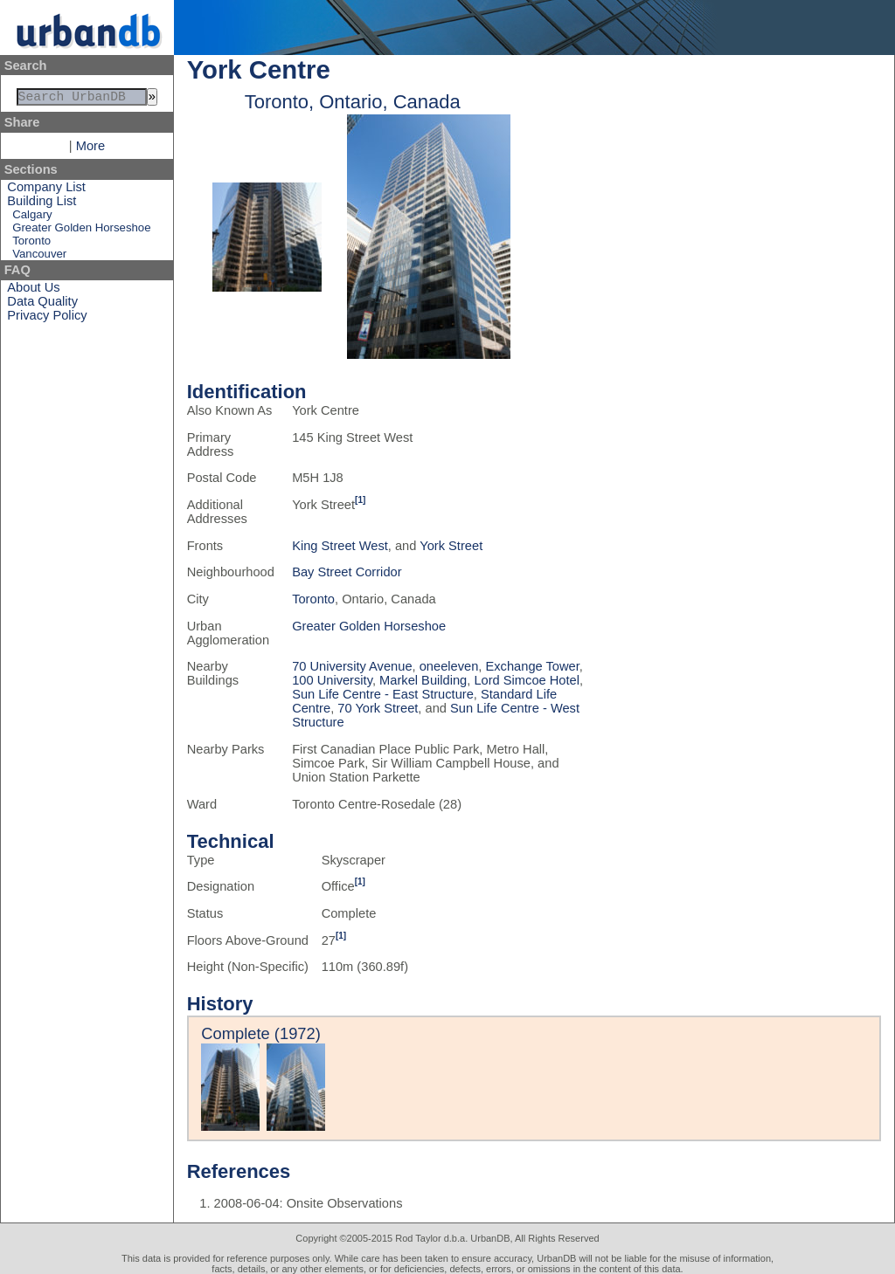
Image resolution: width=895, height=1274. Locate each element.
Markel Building (423, 680)
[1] (360, 500)
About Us (33, 291)
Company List (46, 190)
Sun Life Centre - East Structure (383, 694)
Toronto (31, 244)
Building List (41, 204)
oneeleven (449, 666)
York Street (451, 546)
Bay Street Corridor (346, 572)
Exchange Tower (532, 666)
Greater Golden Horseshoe (81, 231)
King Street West (340, 546)
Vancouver (39, 257)
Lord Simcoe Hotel (526, 680)
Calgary (32, 217)
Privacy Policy (47, 319)
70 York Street (377, 708)
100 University (332, 680)
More (90, 149)
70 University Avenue (352, 666)
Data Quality (42, 305)
